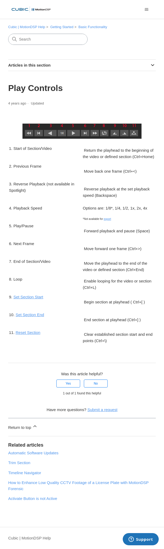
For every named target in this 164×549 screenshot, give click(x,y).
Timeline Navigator (24, 472)
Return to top (23, 427)
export (107, 218)
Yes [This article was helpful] (68, 383)
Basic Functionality (93, 27)
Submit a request (102, 409)
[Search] (47, 39)
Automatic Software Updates (33, 453)
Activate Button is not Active (32, 498)
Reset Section (28, 332)
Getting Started (61, 27)
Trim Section (19, 462)
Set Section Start (28, 297)
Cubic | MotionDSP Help (26, 27)
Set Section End (30, 314)
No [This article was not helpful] (96, 383)
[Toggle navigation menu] (146, 9)
